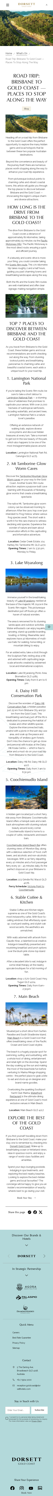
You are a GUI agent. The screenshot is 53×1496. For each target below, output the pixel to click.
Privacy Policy (18, 1343)
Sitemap (16, 1348)
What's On (21, 53)
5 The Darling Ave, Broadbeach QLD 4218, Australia (27, 1370)
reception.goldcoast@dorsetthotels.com (29, 1387)
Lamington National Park (20, 397)
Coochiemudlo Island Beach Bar (23, 845)
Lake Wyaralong (26, 600)
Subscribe (39, 1410)
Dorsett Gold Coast (20, 1146)
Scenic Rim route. (18, 264)
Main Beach (13, 1038)
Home (9, 53)
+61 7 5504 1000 (24, 1380)
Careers (16, 1332)
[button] (44, 1256)
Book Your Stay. (24, 1197)
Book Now (26, 1492)
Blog (26, 109)
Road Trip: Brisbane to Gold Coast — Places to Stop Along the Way (25, 61)
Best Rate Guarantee (21, 1338)
